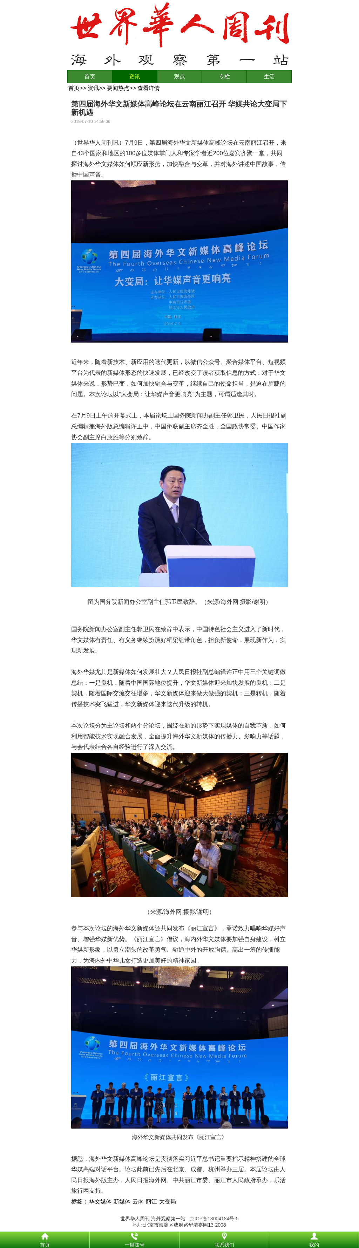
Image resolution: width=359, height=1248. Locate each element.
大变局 (167, 1202)
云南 (138, 1202)
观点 (179, 77)
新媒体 (122, 1202)
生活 (269, 77)
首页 (89, 77)
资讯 (134, 77)
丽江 (151, 1202)
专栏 (224, 77)
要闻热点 (118, 88)
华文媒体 (100, 1202)
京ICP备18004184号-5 (214, 1218)
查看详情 (148, 88)
